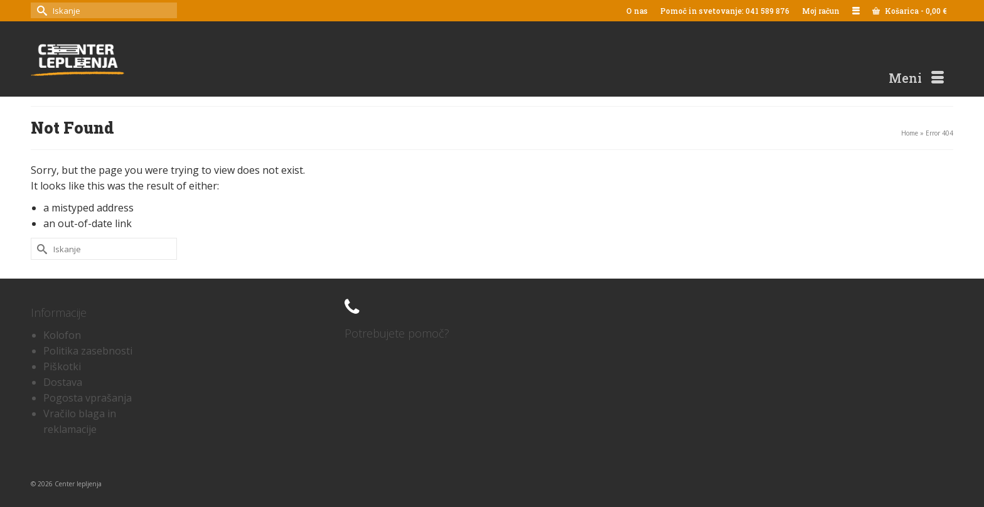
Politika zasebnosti (87, 351)
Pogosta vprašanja (87, 398)
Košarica (909, 11)
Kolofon (62, 335)
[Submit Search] (40, 10)
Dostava (62, 382)
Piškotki (62, 366)
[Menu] (916, 78)
